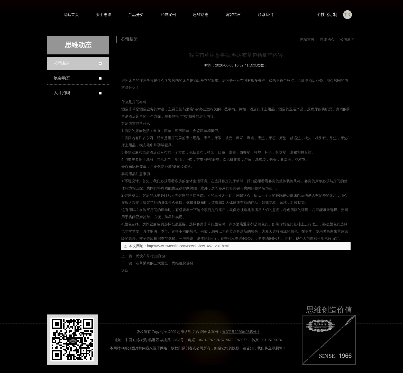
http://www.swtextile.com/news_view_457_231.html (187, 246)
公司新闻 (346, 39)
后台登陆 (199, 332)
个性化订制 (327, 14)
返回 (125, 270)
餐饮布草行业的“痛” (151, 256)
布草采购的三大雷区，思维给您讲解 (164, 263)
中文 (347, 15)
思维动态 (327, 39)
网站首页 (307, 39)
